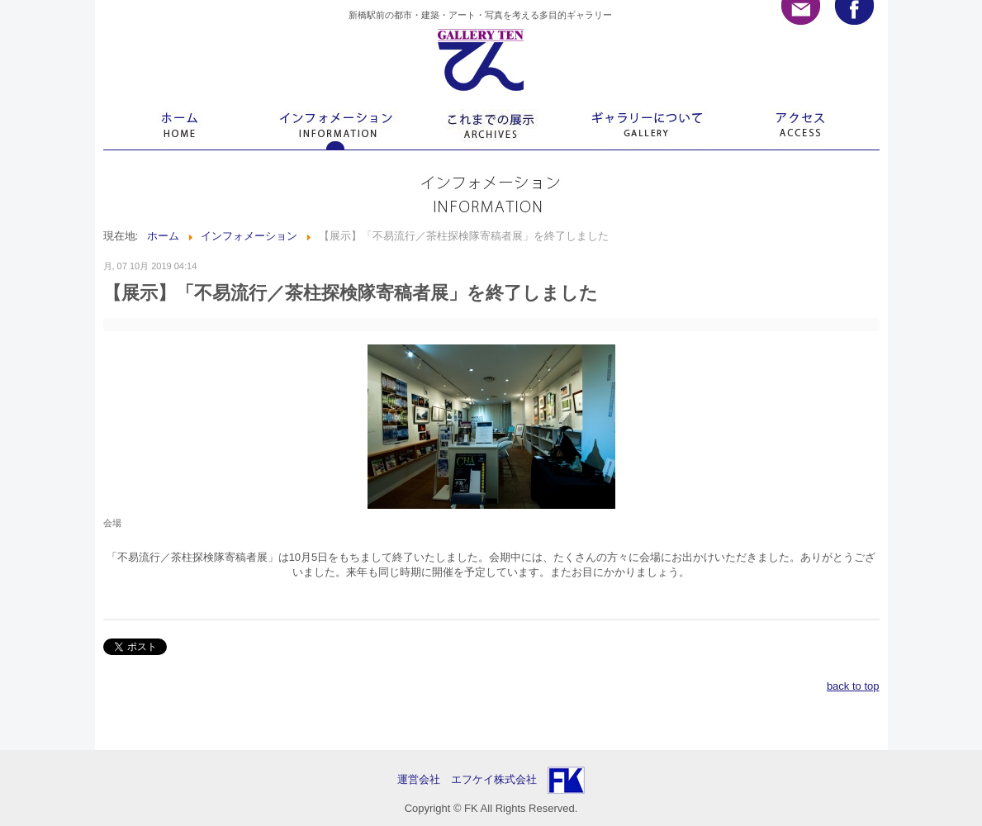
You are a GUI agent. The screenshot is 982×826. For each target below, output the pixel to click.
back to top (853, 686)
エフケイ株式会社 (494, 779)
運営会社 (424, 779)
